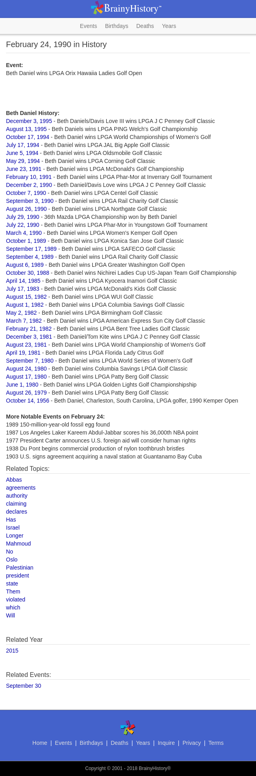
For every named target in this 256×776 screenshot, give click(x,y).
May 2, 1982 (21, 313)
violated (15, 599)
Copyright (95, 768)
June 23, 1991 (24, 169)
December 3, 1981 (29, 336)
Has (11, 519)
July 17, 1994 (22, 145)
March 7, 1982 (24, 321)
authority (17, 495)
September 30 (23, 686)
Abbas (14, 479)
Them (13, 591)
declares (16, 511)
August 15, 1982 (26, 297)
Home (39, 743)
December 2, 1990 (29, 185)
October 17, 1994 (27, 137)
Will (10, 615)
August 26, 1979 (26, 392)
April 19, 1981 (23, 352)
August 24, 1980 (26, 368)
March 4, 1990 (24, 233)
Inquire (166, 743)
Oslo (12, 559)
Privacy (192, 743)
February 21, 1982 (29, 328)
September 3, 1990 (30, 201)
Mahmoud (18, 543)
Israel (13, 527)
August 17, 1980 (26, 376)
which (13, 607)
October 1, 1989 (26, 241)
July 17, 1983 (22, 289)
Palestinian (20, 567)
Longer (15, 535)
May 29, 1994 (23, 161)
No (9, 551)
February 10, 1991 (29, 177)
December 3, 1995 (29, 121)
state (12, 583)
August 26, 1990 (26, 209)
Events (88, 26)
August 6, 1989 (25, 265)
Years (169, 26)
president (17, 575)
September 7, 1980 (30, 360)
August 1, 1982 (25, 305)
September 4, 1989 (30, 257)
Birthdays (116, 26)
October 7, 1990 (26, 193)
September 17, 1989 (31, 249)
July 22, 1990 (22, 225)
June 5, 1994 (22, 153)
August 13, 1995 (26, 129)
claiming (16, 503)
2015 (12, 650)
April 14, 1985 (23, 281)
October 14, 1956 (27, 400)
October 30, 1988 (27, 273)
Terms (216, 743)
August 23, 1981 (26, 344)
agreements (21, 487)
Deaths (145, 26)
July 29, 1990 (22, 217)
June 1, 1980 (22, 384)
